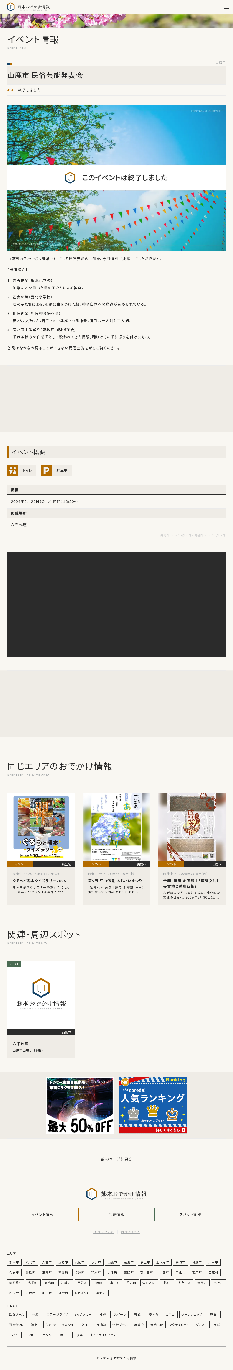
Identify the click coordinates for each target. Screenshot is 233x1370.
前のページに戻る (116, 1159)
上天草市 (163, 1262)
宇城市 (181, 1262)
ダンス (200, 1324)
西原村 (213, 1272)
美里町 (31, 1272)
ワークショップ (191, 1314)
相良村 (14, 1293)
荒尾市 (80, 1262)
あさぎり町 (82, 1293)
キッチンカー (83, 1314)
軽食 (137, 1314)
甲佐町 (82, 1283)
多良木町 (184, 1283)
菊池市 (129, 1262)
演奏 (34, 1324)
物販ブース (120, 1324)
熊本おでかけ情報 (28, 7)
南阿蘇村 (15, 1283)
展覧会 (139, 1324)
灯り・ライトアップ (103, 1335)
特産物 (51, 1324)
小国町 (164, 1272)
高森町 (197, 1272)
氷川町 (115, 1283)
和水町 (96, 1272)
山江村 (47, 1293)
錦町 (167, 1283)
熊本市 (14, 1262)
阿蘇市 (197, 1262)
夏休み (154, 1314)
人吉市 (47, 1262)
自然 (216, 1324)
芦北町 (132, 1283)
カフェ (170, 1314)
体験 (35, 1314)
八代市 (31, 1262)
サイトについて (103, 1232)
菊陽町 (129, 1272)
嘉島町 (50, 1283)
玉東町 (47, 1272)
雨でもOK (16, 1324)
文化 (14, 1335)
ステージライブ (57, 1314)
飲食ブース (17, 1314)
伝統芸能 (156, 1324)
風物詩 (101, 1324)
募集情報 (116, 1214)
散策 (85, 1324)
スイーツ (120, 1314)
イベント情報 (43, 1214)
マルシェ (68, 1324)
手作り (47, 1335)
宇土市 (145, 1262)
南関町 (63, 1272)
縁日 (63, 1335)
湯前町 (202, 1283)
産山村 (181, 1272)
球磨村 (63, 1293)
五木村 (31, 1293)
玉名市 (63, 1262)
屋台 (213, 1314)
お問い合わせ (130, 1232)
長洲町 (80, 1272)
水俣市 (96, 1262)
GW (103, 1314)
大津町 (113, 1272)
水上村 (219, 1283)
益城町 (66, 1283)
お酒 (30, 1335)
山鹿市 (221, 62)
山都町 (99, 1283)
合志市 (14, 1272)
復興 (79, 1335)
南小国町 (146, 1272)
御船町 (33, 1283)
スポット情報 (190, 1214)
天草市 (213, 1262)
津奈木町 (149, 1283)
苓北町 (101, 1293)
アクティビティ (179, 1324)
